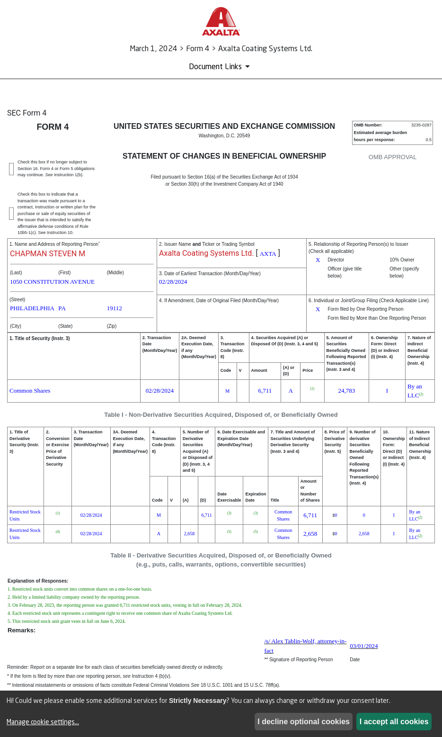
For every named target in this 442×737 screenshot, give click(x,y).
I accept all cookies (394, 722)
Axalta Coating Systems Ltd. (206, 253)
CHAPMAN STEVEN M (47, 253)
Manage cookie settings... (43, 722)
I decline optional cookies (303, 722)
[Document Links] (221, 66)
